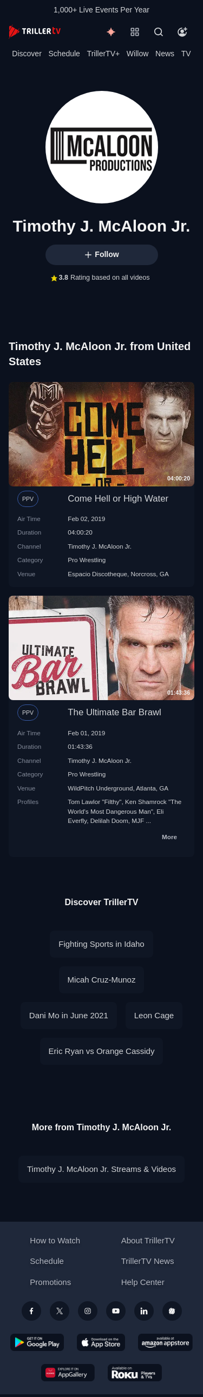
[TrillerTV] (35, 31)
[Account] (182, 32)
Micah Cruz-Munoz (102, 979)
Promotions (50, 1282)
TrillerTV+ (103, 53)
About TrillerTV (148, 1240)
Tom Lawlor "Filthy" (94, 801)
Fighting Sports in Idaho (101, 943)
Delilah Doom (109, 820)
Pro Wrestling (87, 559)
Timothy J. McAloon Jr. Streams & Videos (101, 1169)
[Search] (159, 32)
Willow (137, 53)
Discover (26, 53)
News (164, 53)
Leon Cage (154, 1015)
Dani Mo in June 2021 (68, 1015)
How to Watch (55, 1240)
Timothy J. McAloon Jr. (100, 546)
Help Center (143, 1282)
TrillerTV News (147, 1261)
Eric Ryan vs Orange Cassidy (102, 1051)
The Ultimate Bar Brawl (114, 712)
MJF (138, 820)
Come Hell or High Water (118, 498)
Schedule (64, 53)
